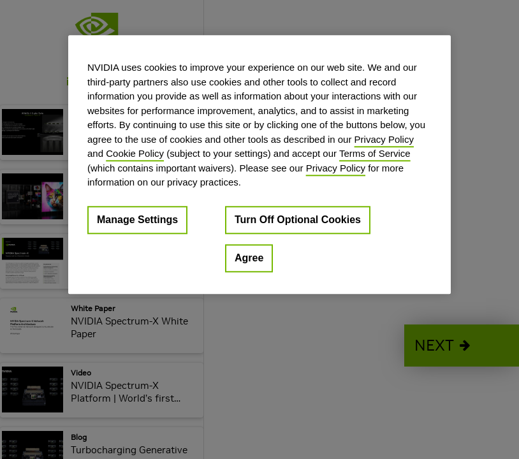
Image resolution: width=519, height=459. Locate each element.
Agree (249, 257)
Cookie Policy (135, 153)
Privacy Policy (384, 139)
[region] (259, 164)
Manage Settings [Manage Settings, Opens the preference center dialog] (137, 219)
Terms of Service (375, 153)
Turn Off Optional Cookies (298, 219)
